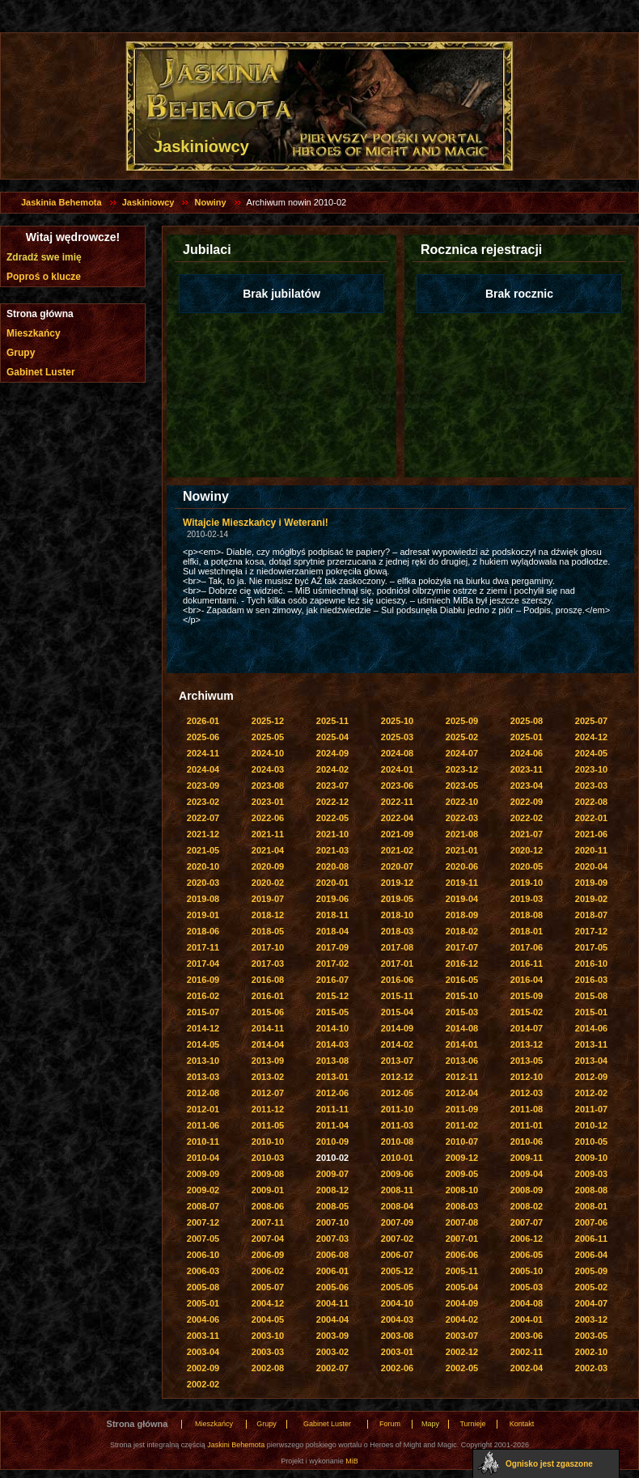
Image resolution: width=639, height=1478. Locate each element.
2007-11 (268, 1222)
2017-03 (268, 963)
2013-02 (268, 1077)
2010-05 (591, 1141)
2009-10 (591, 1157)
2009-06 (397, 1174)
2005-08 (203, 1287)
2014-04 (268, 1044)
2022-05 (332, 818)
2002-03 (591, 1368)
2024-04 (203, 769)
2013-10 (203, 1060)
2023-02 (203, 802)
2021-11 (268, 834)
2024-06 (526, 753)
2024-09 (332, 753)
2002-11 (526, 1352)
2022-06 (268, 818)
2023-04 (526, 785)
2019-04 (462, 899)
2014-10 (332, 1028)
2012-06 (332, 1093)
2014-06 (591, 1028)
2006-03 (203, 1271)
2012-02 (591, 1093)
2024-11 (203, 753)
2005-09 (591, 1271)
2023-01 (268, 802)
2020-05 (526, 866)
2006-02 (268, 1271)
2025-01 (526, 737)
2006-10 (203, 1255)
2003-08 (397, 1335)
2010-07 (462, 1141)
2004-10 (397, 1303)
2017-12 (591, 931)
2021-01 (462, 850)
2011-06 (203, 1125)
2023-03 (591, 785)
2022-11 (397, 802)
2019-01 (203, 915)
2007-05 (203, 1238)
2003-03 (268, 1352)
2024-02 (332, 769)
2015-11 (397, 996)
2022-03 (462, 818)
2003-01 (397, 1352)
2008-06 (268, 1206)
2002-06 (397, 1368)
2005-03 (526, 1287)
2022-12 (332, 802)
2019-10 (526, 882)
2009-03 (591, 1174)
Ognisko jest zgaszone (549, 1463)
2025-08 (526, 721)
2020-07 (397, 866)
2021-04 (268, 850)
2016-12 (462, 963)
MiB (351, 1461)
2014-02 (397, 1044)
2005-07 (268, 1287)
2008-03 (462, 1206)
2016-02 (203, 996)
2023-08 (268, 785)
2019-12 (397, 882)
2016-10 (591, 963)
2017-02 (332, 963)
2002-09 (203, 1368)
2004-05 (268, 1319)
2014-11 (268, 1028)
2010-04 (203, 1157)
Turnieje (472, 1424)
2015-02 (526, 1012)
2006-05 (526, 1255)
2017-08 (397, 947)
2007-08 (462, 1222)
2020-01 (332, 882)
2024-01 (397, 769)
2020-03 (203, 882)
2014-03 (332, 1044)
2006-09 (268, 1255)
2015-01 (591, 1012)
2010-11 (203, 1141)
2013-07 (397, 1060)
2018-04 (332, 931)
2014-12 (203, 1028)
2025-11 (332, 721)
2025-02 (462, 737)
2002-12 (462, 1352)
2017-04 (203, 963)
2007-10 (332, 1222)
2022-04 (397, 818)
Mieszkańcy (33, 333)
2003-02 (332, 1352)
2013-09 (268, 1060)
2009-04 (526, 1174)
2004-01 (526, 1319)
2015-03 (462, 1012)
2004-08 (526, 1303)
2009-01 (268, 1190)
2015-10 (462, 996)
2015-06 (268, 1012)
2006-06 (462, 1255)
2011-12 (268, 1109)
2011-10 (397, 1109)
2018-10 (397, 915)
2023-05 (462, 785)
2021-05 (203, 850)
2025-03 (397, 737)
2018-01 (526, 931)
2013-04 (591, 1060)
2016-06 (397, 980)
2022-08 (591, 802)
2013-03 (203, 1077)
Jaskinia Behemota (61, 202)
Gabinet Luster (40, 372)
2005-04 (462, 1287)
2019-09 (591, 882)
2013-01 (332, 1077)
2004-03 (397, 1319)
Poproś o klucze (43, 276)
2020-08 (332, 866)
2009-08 (268, 1174)
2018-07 (591, 915)
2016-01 (268, 996)
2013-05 (526, 1060)
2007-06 (591, 1222)
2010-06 (526, 1141)
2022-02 (526, 818)
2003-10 (268, 1335)
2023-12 (462, 769)
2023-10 (591, 769)
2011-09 (462, 1109)
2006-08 (332, 1255)
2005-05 (397, 1287)
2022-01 (591, 818)
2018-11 (332, 915)
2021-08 (462, 834)
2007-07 (526, 1222)
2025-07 (591, 721)
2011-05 (268, 1125)
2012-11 (462, 1077)
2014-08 (462, 1028)
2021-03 (332, 850)
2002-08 (268, 1368)
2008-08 (591, 1190)
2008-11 (397, 1190)
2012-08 (203, 1093)
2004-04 (332, 1319)
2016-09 (203, 980)
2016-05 (462, 980)
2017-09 (332, 947)
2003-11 (203, 1335)
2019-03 (526, 899)
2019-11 (462, 882)
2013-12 (526, 1044)
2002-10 (591, 1352)
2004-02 (462, 1319)
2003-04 (203, 1352)
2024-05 (591, 753)
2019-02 (591, 899)
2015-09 (526, 996)
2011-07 (591, 1109)
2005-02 (591, 1287)
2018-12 (268, 915)
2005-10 (526, 1271)
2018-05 (268, 931)
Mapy (430, 1424)
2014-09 (397, 1028)
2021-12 (203, 834)
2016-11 (526, 963)
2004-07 (591, 1303)
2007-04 (268, 1238)
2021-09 (397, 834)
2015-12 (332, 996)
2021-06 (591, 834)
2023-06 (397, 785)
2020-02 (268, 882)
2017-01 (397, 963)
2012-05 (397, 1093)
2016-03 (591, 980)
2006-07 (397, 1255)
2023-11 (526, 769)
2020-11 (591, 850)
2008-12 (332, 1190)
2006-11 (591, 1238)
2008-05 (332, 1206)
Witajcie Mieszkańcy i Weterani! (255, 522)
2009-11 (526, 1157)
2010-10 (268, 1141)
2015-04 (397, 1012)
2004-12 (268, 1303)
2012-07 (268, 1093)
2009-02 (203, 1190)
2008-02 (526, 1206)
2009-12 (462, 1157)
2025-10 (397, 721)
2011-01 (526, 1125)
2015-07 (203, 1012)
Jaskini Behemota (235, 1445)
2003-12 (591, 1319)
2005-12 (397, 1271)
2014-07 (526, 1028)
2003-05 (591, 1335)
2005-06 (332, 1287)
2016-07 (332, 980)
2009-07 (332, 1174)
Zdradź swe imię (44, 257)
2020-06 (462, 866)
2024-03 (268, 769)
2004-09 (462, 1303)
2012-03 (526, 1093)
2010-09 (332, 1141)
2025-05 (268, 737)
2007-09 (397, 1222)
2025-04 (332, 737)
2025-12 (268, 721)
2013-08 (332, 1060)
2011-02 (462, 1125)
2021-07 (526, 834)
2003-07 (462, 1335)
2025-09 (462, 721)
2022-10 (462, 802)
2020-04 (591, 866)
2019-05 (397, 899)
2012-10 (526, 1077)
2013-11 (591, 1044)
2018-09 (462, 915)
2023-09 (203, 785)
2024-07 (462, 753)
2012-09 (591, 1077)
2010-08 (397, 1141)
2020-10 (203, 866)
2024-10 (268, 753)
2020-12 (526, 850)
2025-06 (203, 737)
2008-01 (591, 1206)
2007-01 (462, 1238)
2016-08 (268, 980)
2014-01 (462, 1044)
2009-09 (203, 1174)
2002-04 (526, 1368)
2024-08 (397, 753)
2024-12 (591, 737)
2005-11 (462, 1271)
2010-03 (268, 1157)
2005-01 (203, 1303)
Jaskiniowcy (148, 202)
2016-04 (526, 980)
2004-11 (332, 1303)
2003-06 (526, 1335)
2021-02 (397, 850)
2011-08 (526, 1109)
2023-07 (332, 785)
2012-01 (203, 1109)
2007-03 (332, 1238)
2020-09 (268, 866)
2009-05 (462, 1174)
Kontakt (522, 1424)
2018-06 (203, 931)
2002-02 (203, 1384)
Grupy (20, 352)
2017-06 (526, 947)
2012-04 (462, 1093)
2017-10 (268, 947)
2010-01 (397, 1157)
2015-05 (332, 1012)
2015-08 (591, 996)
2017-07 (462, 947)
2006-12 (526, 1238)
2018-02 (462, 931)
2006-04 (591, 1255)
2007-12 (203, 1222)
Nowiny (210, 202)
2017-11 (203, 947)
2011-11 (332, 1109)
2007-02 (397, 1238)
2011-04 (332, 1125)
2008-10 (462, 1190)
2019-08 (203, 899)
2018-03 (397, 931)
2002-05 (462, 1368)
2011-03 (397, 1125)
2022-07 (203, 818)
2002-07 (332, 1368)
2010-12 (591, 1125)
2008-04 (397, 1206)
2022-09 (526, 802)
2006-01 (332, 1271)
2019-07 (268, 899)
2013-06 (462, 1060)
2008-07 (203, 1206)
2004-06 (203, 1319)
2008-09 (526, 1190)
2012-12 (397, 1077)
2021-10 (332, 834)
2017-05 (591, 947)
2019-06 (332, 899)
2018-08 (526, 915)
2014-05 (203, 1044)
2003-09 (332, 1335)
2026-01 (203, 721)
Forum (389, 1424)
